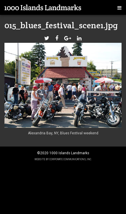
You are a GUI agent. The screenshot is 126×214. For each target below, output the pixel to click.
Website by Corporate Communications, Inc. (63, 159)
